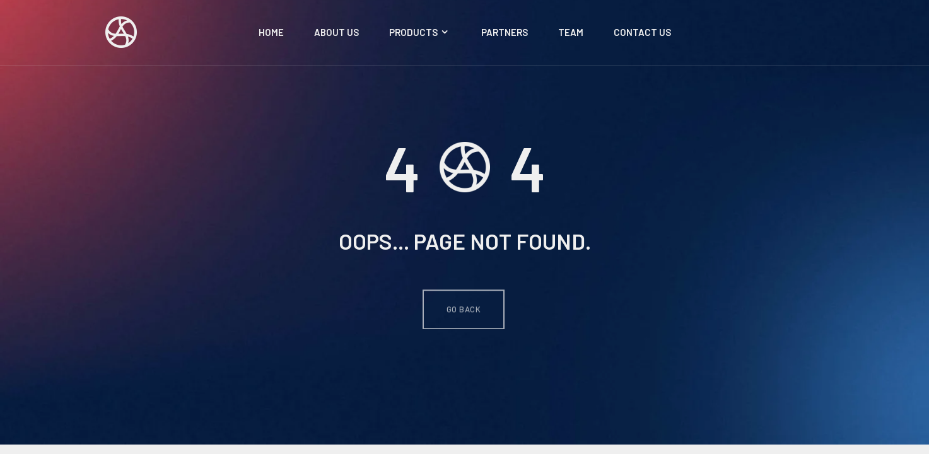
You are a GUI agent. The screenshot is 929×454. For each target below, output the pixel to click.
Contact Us (642, 32)
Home (271, 32)
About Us (336, 32)
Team (570, 32)
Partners (504, 32)
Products (420, 32)
